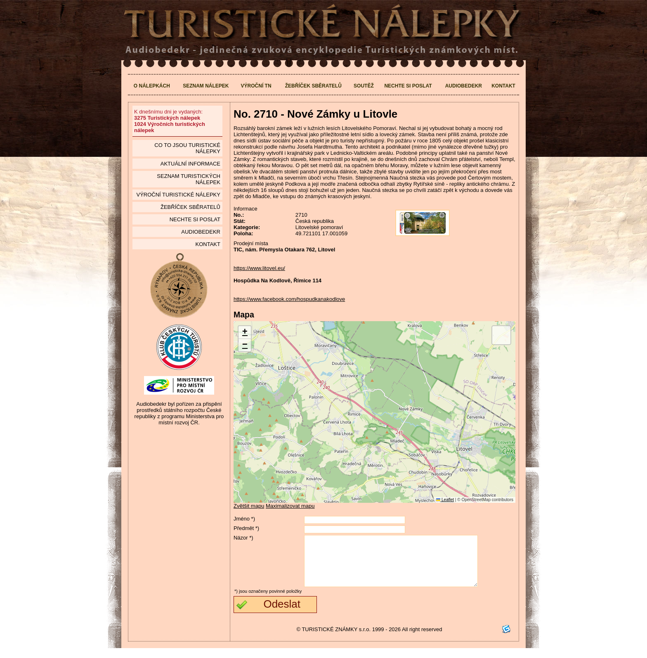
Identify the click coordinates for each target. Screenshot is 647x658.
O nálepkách (152, 86)
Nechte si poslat (408, 86)
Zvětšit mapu (249, 506)
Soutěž (364, 86)
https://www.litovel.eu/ (259, 268)
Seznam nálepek (206, 86)
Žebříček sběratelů (313, 86)
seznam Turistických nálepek (188, 179)
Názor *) (243, 538)
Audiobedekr (463, 86)
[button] (244, 332)
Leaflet (445, 499)
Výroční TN (256, 86)
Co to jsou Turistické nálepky (187, 148)
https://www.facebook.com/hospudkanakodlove (289, 299)
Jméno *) (244, 519)
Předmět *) (246, 528)
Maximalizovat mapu (290, 506)
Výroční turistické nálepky (178, 195)
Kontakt (503, 86)
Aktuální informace (190, 164)
